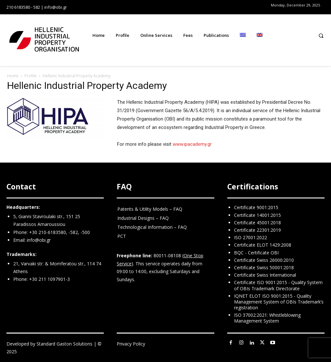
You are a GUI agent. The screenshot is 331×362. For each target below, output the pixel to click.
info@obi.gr (39, 240)
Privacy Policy (131, 344)
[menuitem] (243, 35)
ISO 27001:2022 (250, 237)
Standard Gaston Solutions (64, 344)
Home (12, 76)
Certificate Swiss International (265, 275)
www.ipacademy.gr (192, 144)
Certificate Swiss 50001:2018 (264, 267)
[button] (321, 35)
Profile (31, 76)
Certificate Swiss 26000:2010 (264, 260)
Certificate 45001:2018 (257, 222)
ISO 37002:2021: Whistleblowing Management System (267, 318)
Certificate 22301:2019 (257, 230)
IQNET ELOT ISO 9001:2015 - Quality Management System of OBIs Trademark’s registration (279, 302)
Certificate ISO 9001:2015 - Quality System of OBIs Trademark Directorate (278, 285)
